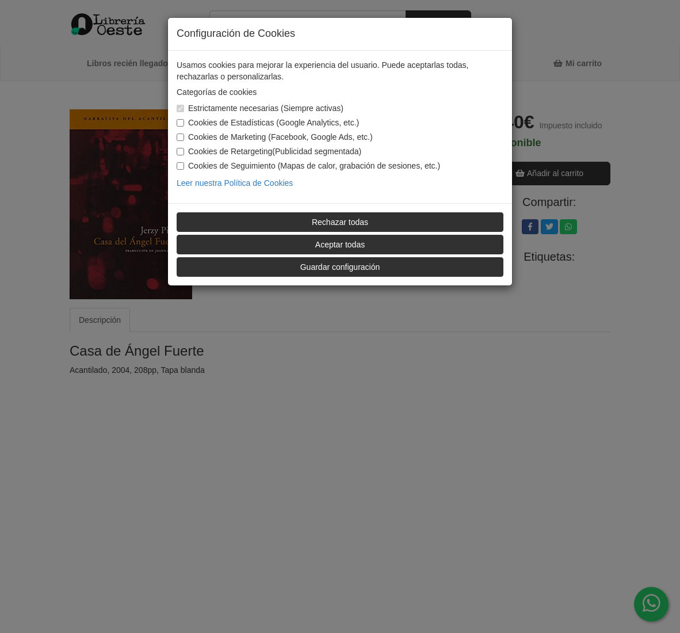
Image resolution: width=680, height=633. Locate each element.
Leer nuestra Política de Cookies (235, 183)
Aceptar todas (340, 244)
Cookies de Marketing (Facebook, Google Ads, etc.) (275, 137)
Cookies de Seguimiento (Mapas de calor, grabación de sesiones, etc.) (308, 165)
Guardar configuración (340, 267)
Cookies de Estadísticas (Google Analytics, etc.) (268, 122)
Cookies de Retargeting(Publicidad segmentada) (269, 151)
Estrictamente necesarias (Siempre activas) (260, 108)
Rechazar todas (340, 222)
